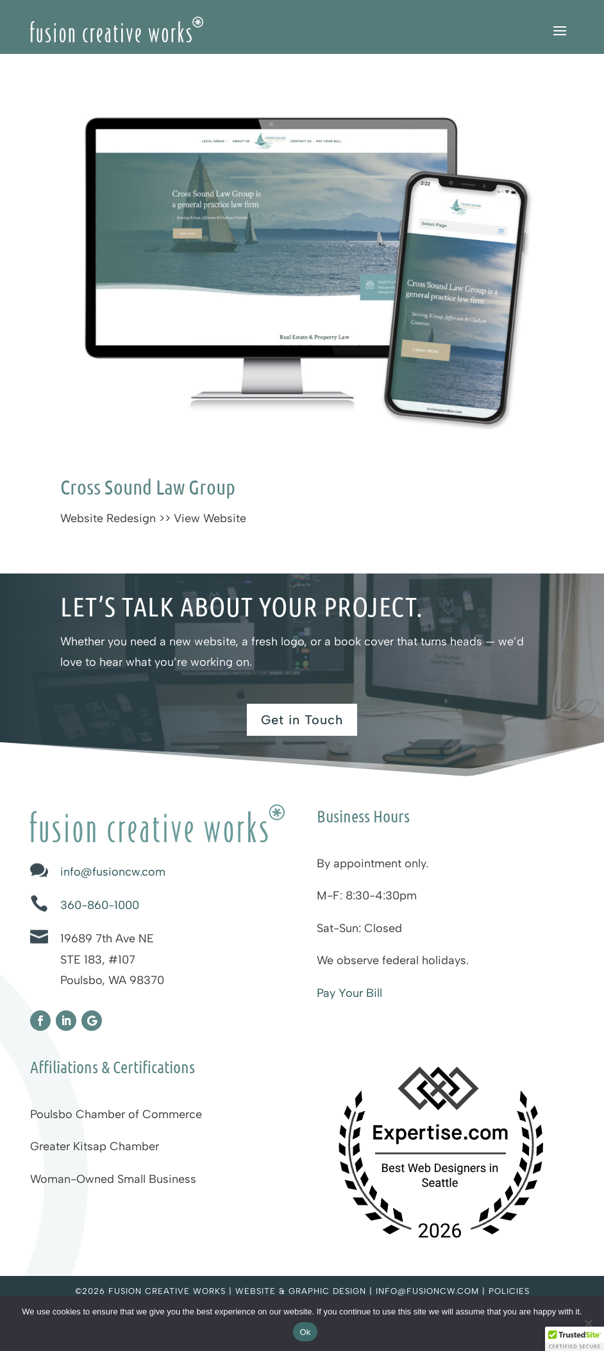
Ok (304, 1332)
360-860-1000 (99, 905)
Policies (509, 1291)
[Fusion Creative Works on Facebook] (40, 1020)
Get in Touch (302, 719)
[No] (588, 1323)
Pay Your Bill (349, 993)
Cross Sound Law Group (147, 486)
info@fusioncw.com (112, 872)
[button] (574, 1339)
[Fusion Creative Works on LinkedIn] (66, 1020)
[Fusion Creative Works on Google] (91, 1020)
